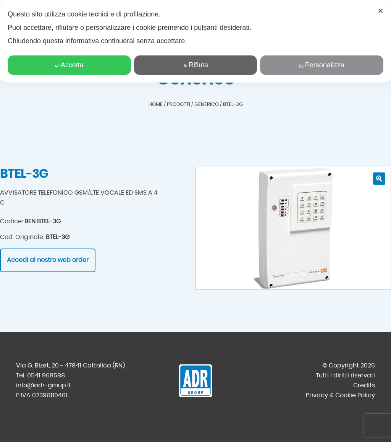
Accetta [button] (69, 65)
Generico (206, 104)
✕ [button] (380, 11)
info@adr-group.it (43, 385)
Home (156, 104)
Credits (364, 385)
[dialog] (195, 41)
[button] (379, 178)
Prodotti (178, 104)
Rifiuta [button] (195, 65)
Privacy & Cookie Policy (340, 395)
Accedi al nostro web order (48, 260)
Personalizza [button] (321, 65)
